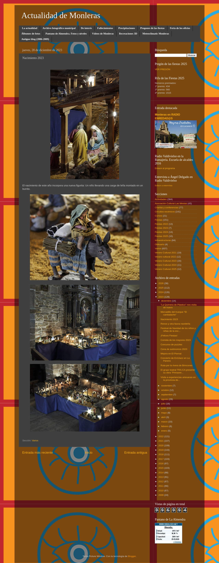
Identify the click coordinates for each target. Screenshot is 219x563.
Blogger (132, 556)
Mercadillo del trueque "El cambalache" (174, 313)
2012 (161, 481)
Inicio (88, 452)
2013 (161, 477)
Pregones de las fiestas (152, 28)
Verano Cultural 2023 (166, 261)
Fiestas (158, 220)
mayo (164, 412)
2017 (161, 459)
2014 (161, 472)
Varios (35, 440)
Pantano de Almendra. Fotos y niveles (66, 33)
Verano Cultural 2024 (166, 265)
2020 (161, 445)
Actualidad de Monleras (60, 15)
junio (164, 408)
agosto (165, 399)
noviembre (167, 385)
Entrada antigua (135, 452)
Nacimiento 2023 (169, 319)
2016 (161, 463)
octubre (165, 390)
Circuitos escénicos (165, 211)
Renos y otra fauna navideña (175, 323)
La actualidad (29, 28)
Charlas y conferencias (166, 207)
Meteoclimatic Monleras (155, 33)
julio (163, 403)
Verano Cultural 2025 (166, 269)
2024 (161, 292)
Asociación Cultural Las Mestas (171, 203)
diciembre (166, 301)
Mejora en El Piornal (171, 353)
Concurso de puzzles (171, 344)
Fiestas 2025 (161, 236)
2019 (161, 450)
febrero (165, 426)
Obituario (159, 244)
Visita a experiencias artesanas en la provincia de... (178, 378)
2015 (161, 468)
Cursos (158, 215)
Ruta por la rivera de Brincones (176, 365)
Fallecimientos (105, 28)
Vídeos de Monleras (103, 33)
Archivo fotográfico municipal (59, 28)
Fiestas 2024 (161, 232)
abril (163, 417)
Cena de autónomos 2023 (174, 349)
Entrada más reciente (37, 452)
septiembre (167, 394)
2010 (161, 490)
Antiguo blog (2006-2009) (35, 39)
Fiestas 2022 (161, 224)
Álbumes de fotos (30, 33)
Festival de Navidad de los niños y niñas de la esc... (178, 329)
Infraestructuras (163, 240)
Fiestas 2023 (161, 228)
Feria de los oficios (180, 28)
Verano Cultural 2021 (166, 252)
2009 (161, 495)
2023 (161, 297)
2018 (161, 454)
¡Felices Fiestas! (169, 335)
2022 (161, 436)
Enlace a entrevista (163, 185)
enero (164, 430)
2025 (161, 287)
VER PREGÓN (162, 69)
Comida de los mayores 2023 (176, 340)
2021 (161, 441)
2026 (161, 283)
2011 (161, 486)
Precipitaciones (126, 28)
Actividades (161, 199)
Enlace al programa (165, 168)
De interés (86, 28)
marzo (164, 421)
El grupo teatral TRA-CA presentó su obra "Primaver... (178, 371)
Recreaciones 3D (128, 33)
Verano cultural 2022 (165, 256)
